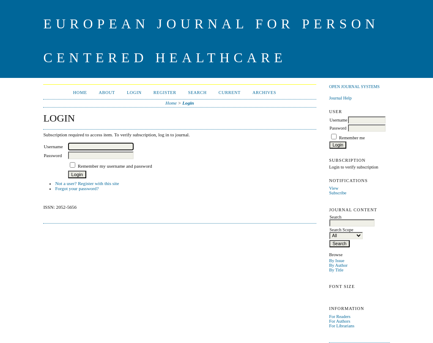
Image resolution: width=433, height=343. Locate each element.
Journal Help (340, 98)
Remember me (352, 138)
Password (337, 128)
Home (80, 92)
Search (197, 92)
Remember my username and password (115, 166)
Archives (264, 92)
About (107, 92)
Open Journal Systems (354, 86)
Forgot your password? (77, 188)
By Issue (336, 260)
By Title (336, 270)
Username (338, 120)
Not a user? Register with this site (87, 183)
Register (164, 92)
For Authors (339, 321)
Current (230, 92)
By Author (338, 265)
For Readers (340, 316)
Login (134, 92)
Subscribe (337, 193)
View (333, 188)
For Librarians (341, 326)
